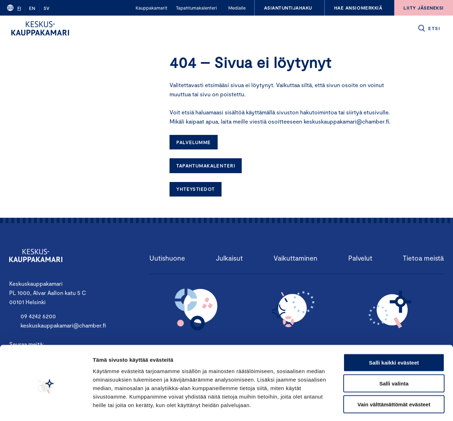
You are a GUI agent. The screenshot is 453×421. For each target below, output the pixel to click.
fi (19, 8)
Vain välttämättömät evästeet (393, 376)
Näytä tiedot (378, 407)
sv (47, 8)
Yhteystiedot (195, 189)
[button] (429, 28)
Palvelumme (193, 142)
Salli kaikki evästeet (394, 334)
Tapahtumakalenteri (205, 166)
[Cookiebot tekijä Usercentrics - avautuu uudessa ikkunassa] (46, 407)
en (32, 8)
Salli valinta (394, 355)
